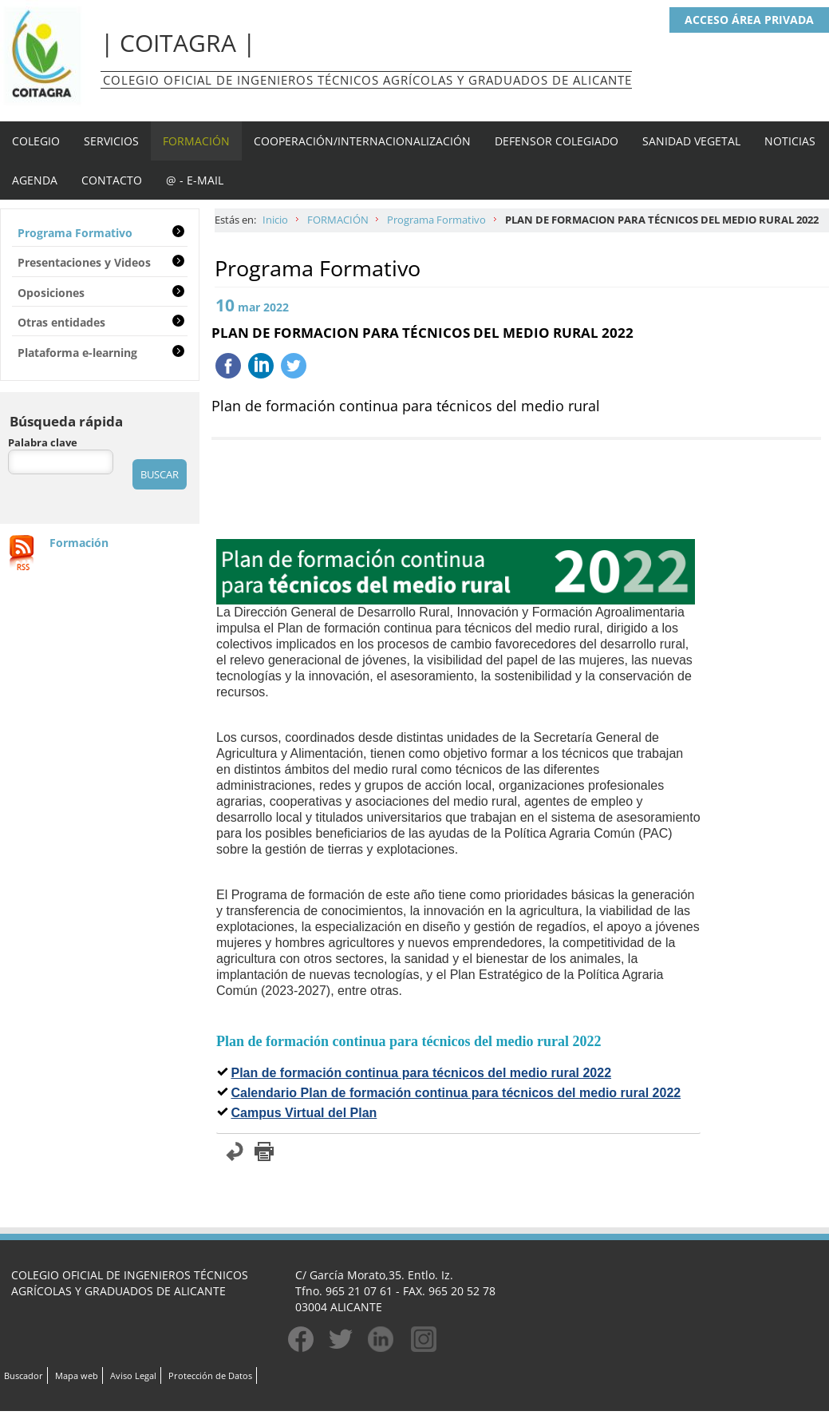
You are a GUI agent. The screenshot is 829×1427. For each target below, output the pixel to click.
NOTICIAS (789, 141)
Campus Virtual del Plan (304, 1113)
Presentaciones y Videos (84, 262)
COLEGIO (36, 141)
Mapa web (76, 1375)
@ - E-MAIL (194, 180)
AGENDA (34, 180)
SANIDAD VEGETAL (691, 141)
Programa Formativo (436, 220)
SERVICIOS (111, 141)
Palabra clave (42, 443)
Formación (79, 542)
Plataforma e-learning (77, 352)
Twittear (293, 366)
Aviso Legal (133, 1375)
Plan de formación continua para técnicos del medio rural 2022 (421, 1073)
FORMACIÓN (196, 141)
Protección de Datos (210, 1375)
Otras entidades (61, 322)
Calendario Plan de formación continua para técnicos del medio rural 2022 (456, 1093)
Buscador (23, 1375)
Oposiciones (51, 292)
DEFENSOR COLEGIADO (556, 141)
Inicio (275, 220)
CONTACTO (111, 180)
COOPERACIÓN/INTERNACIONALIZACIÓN (362, 141)
